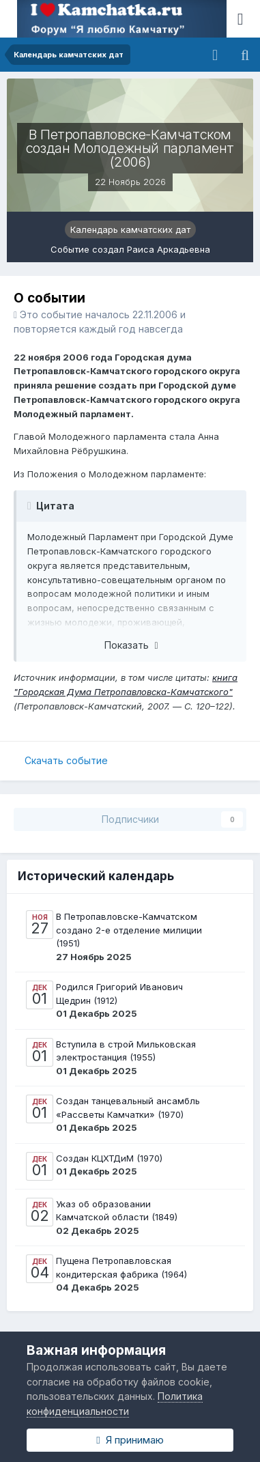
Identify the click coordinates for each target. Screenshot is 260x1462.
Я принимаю (129, 1439)
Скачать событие (66, 760)
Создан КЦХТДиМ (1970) (109, 1158)
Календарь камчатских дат (130, 229)
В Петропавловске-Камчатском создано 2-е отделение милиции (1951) (129, 929)
